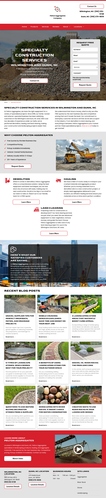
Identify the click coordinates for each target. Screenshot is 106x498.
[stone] (53, 304)
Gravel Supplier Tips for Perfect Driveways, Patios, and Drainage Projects (20, 320)
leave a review (30, 277)
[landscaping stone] (53, 351)
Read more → (10, 337)
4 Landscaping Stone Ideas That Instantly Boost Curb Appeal (84, 318)
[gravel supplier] (19, 304)
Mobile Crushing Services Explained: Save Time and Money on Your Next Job (52, 320)
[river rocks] (86, 351)
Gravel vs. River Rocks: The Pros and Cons (85, 364)
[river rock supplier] (53, 395)
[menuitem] (24, 26)
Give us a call (87, 126)
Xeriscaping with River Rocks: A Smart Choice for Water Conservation (53, 409)
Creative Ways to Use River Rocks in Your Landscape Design (84, 409)
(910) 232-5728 (10, 482)
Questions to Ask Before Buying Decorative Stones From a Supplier (20, 409)
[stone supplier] (19, 351)
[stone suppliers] (19, 395)
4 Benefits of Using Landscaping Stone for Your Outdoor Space (52, 365)
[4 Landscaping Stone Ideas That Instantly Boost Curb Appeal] (86, 304)
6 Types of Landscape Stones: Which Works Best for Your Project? (19, 365)
